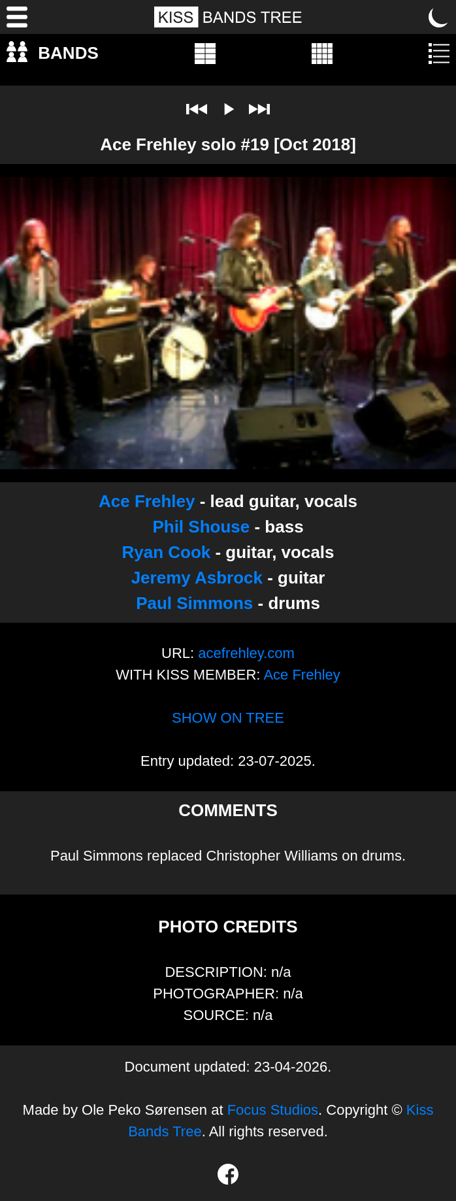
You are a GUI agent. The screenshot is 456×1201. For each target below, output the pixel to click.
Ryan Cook (166, 552)
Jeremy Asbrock (197, 577)
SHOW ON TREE (228, 718)
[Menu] (17, 17)
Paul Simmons (194, 603)
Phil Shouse (201, 526)
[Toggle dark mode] (439, 17)
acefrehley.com (246, 653)
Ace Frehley (147, 501)
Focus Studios (272, 1110)
